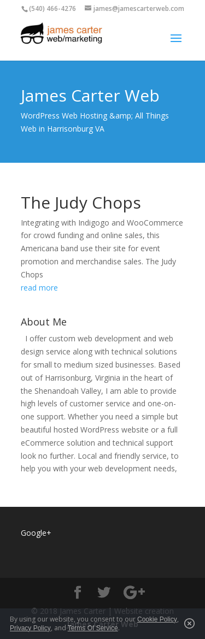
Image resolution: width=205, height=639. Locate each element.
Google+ (36, 533)
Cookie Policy (157, 619)
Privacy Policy (30, 628)
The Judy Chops (81, 202)
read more (39, 287)
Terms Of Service (93, 628)
